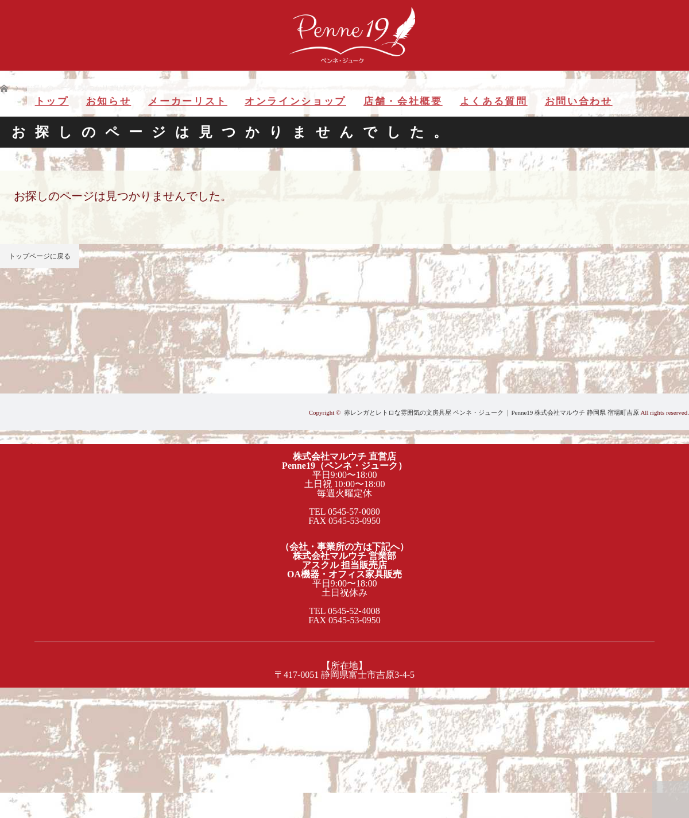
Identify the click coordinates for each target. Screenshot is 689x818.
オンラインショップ (295, 101)
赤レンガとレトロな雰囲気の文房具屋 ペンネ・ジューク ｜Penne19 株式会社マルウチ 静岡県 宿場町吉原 (491, 412)
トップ (52, 101)
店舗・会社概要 (403, 101)
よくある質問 (494, 101)
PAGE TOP (670, 799)
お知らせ (108, 101)
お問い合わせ (579, 101)
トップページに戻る (40, 256)
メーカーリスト (187, 101)
